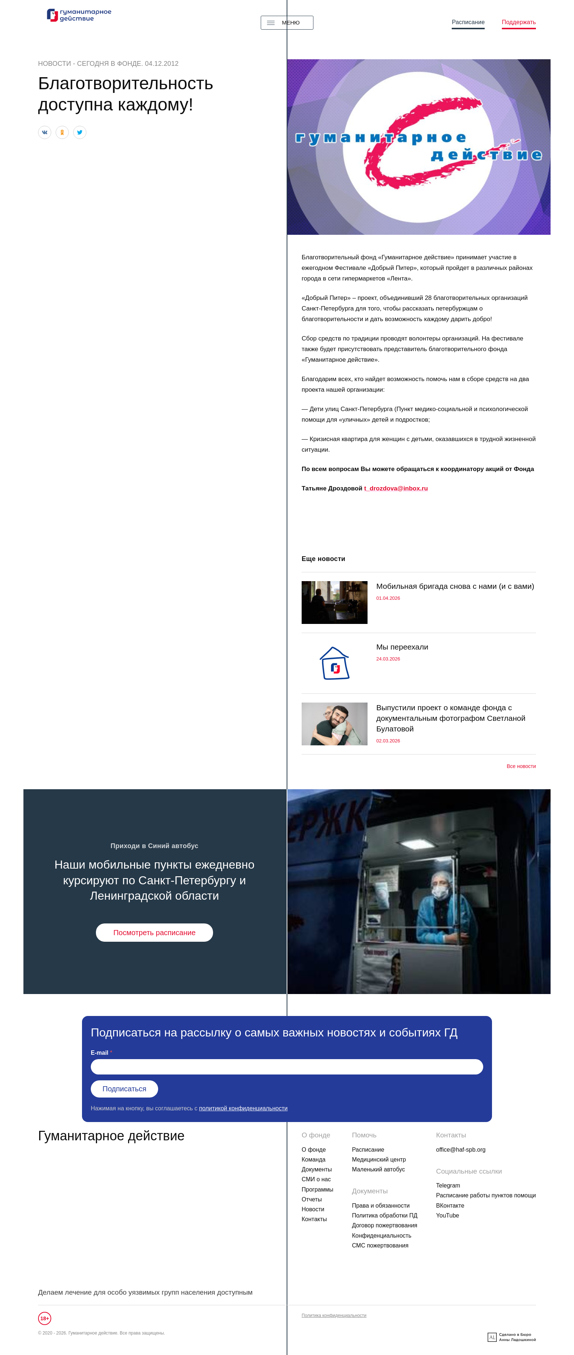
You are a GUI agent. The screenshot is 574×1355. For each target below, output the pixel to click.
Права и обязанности (381, 1205)
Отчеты (312, 1199)
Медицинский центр (379, 1159)
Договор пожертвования (384, 1225)
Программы (317, 1189)
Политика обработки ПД (384, 1215)
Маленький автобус (378, 1169)
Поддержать (519, 22)
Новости (54, 63)
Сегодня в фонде (109, 63)
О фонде (314, 1150)
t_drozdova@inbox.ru (396, 488)
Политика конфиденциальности (334, 1315)
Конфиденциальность (381, 1235)
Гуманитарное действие (111, 1135)
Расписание (468, 22)
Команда (313, 1159)
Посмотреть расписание (154, 933)
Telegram (448, 1185)
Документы (317, 1169)
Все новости (521, 766)
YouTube (447, 1215)
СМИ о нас (316, 1179)
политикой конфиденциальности (243, 1108)
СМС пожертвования (380, 1245)
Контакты (314, 1219)
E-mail (99, 1053)
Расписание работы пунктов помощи (486, 1195)
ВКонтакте (450, 1205)
